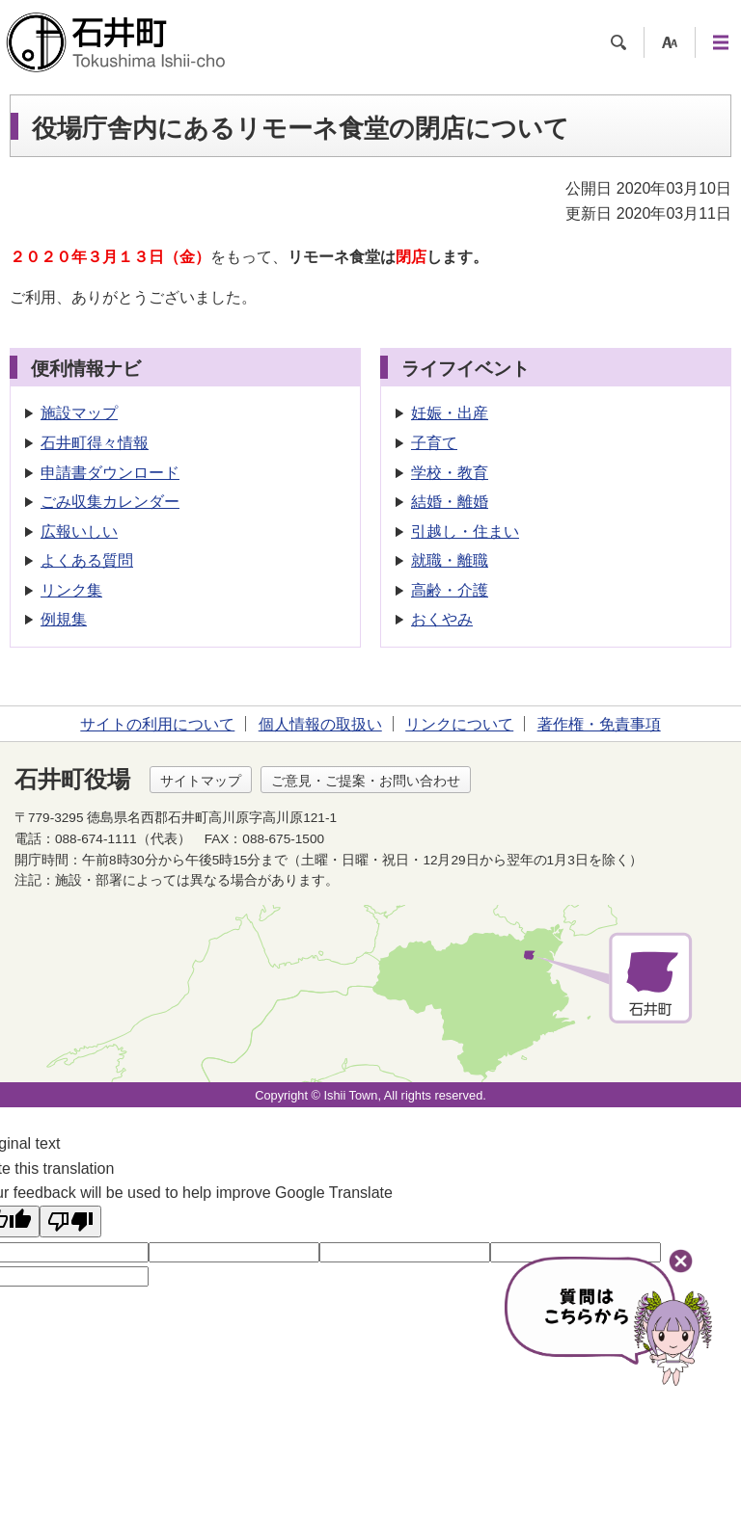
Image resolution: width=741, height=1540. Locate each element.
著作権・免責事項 (599, 724)
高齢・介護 (449, 590)
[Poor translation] (70, 1221)
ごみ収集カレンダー (110, 501)
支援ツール (669, 42)
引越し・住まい (465, 531)
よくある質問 (87, 560)
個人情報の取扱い (320, 724)
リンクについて (459, 724)
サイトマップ (200, 780)
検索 (618, 42)
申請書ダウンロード (110, 473)
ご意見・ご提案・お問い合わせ (365, 780)
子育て (434, 443)
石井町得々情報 (95, 443)
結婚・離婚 (449, 501)
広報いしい (79, 531)
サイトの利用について (157, 724)
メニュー (720, 42)
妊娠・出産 (449, 413)
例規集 (64, 619)
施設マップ (79, 413)
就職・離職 (449, 560)
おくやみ (442, 619)
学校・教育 (449, 473)
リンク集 (71, 590)
